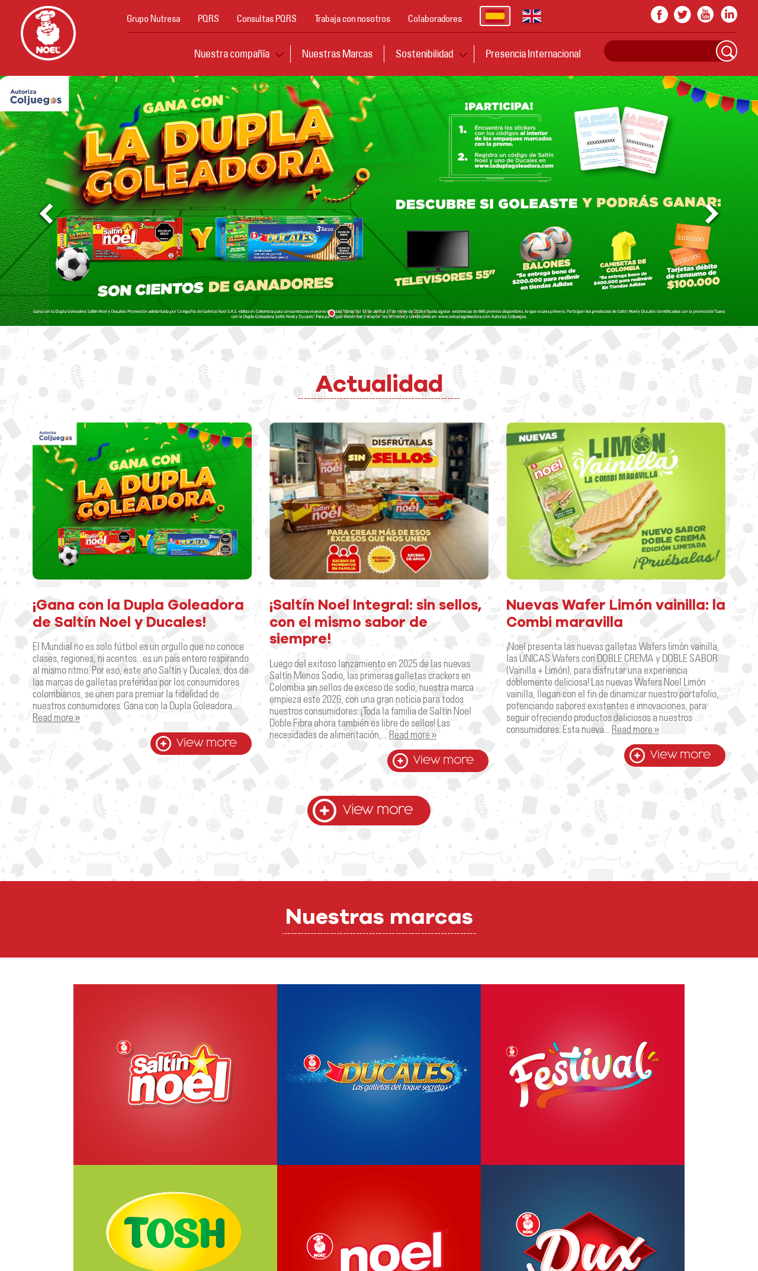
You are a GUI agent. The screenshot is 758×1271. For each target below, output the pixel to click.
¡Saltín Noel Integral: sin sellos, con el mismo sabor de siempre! (375, 622)
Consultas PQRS (267, 18)
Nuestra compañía (231, 53)
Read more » (56, 716)
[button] (713, 214)
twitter (682, 14)
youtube (705, 14)
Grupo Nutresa (153, 18)
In (728, 14)
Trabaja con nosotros (352, 18)
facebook (659, 14)
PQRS (208, 18)
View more (206, 743)
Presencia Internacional (533, 53)
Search (726, 51)
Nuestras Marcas (337, 53)
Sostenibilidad (424, 53)
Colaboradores (435, 18)
